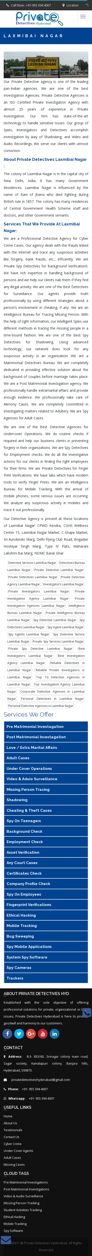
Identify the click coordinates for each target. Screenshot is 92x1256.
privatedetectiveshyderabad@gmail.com (40, 1080)
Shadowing (17, 800)
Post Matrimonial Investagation (36, 737)
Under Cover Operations (29, 768)
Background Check (24, 831)
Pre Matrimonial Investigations (26, 1182)
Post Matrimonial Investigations (26, 1189)
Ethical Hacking (21, 915)
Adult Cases (18, 758)
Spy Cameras (19, 967)
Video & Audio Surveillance (23, 1196)
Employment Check (25, 842)
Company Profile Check (28, 884)
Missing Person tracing (28, 789)
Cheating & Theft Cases (29, 810)
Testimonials (13, 1130)
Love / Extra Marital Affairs (32, 747)
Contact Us (11, 1137)
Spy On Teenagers (24, 821)
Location (71, 5)
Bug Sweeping (20, 936)
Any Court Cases (22, 863)
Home (8, 1116)
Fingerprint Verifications (29, 905)
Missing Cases (14, 1165)
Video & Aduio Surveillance (32, 779)
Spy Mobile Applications (29, 946)
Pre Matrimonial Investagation (35, 726)
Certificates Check (24, 873)
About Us (10, 1123)
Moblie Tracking (22, 926)
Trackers (15, 978)
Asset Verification (23, 852)
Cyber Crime (13, 1144)
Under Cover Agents (18, 1151)
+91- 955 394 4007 (26, 1089)
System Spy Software (27, 957)
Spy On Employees (24, 894)
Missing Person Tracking (21, 1203)
